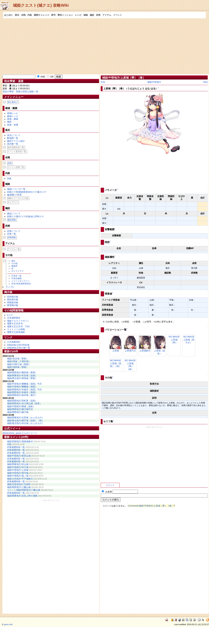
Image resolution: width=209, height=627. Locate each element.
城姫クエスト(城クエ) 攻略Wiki (41, 5)
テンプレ (10, 287)
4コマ (10, 315)
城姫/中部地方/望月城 (17, 473)
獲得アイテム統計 (16, 141)
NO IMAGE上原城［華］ (174, 339)
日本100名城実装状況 (21, 283)
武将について (13, 231)
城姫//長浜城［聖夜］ (17, 358)
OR (50, 76)
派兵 (17, 15)
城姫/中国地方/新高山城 (19, 455)
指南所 (14, 266)
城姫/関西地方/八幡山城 (19, 487)
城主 (13, 261)
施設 (92, 15)
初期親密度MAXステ (27, 192)
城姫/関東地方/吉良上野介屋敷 (22, 495)
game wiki (8, 624)
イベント (117, 15)
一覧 (23, 189)
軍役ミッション (65, 15)
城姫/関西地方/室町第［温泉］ (22, 400)
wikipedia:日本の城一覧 (18, 347)
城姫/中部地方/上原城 (17, 470)
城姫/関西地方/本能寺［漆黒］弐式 (24, 389)
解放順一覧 (12, 138)
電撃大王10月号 (15, 323)
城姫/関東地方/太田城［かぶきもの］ (25, 417)
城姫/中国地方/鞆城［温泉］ (21, 406)
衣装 (19, 194)
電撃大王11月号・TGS (18, 326)
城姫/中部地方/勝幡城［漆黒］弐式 (24, 384)
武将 (98, 15)
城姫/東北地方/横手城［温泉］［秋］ (25, 420)
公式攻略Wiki (13, 342)
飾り (14, 194)
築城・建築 (12, 119)
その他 (14, 263)
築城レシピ (12, 113)
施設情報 (12, 220)
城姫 (85, 15)
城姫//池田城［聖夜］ (17, 367)
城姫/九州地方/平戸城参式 (20, 478)
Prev (103, 82)
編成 (9, 194)
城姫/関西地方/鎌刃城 (17, 412)
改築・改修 (12, 124)
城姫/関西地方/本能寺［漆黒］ (22, 392)
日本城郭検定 (13, 318)
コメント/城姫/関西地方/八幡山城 (23, 490)
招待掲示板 (12, 296)
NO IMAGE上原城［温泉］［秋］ (115, 363)
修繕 (9, 121)
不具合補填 (16, 278)
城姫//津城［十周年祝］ (19, 361)
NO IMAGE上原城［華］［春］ (130, 364)
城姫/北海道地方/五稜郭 (19, 484)
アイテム (106, 15)
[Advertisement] (104, 46)
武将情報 (12, 237)
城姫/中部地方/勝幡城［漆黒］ (22, 386)
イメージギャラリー (20, 281)
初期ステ (11, 192)
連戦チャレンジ (41, 15)
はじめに (8, 15)
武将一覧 (11, 234)
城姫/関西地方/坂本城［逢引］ (22, 395)
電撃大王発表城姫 (16, 332)
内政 (29, 15)
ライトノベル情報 (16, 329)
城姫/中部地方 (154, 82)
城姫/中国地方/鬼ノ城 (17, 475)
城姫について (13, 189)
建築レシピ (12, 116)
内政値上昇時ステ (35, 216)
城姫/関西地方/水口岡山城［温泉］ (24, 403)
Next (205, 82)
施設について (13, 213)
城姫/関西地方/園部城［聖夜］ (22, 372)
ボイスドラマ (17, 271)
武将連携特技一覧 (16, 447)
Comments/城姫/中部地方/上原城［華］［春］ (151, 505)
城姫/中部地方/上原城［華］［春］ (123, 77)
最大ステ (41, 192)
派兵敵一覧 (12, 144)
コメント (110, 485)
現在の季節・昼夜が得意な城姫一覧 (20, 91)
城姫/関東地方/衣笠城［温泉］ (22, 375)
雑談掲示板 (12, 299)
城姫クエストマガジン (18, 321)
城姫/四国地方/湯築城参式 (20, 441)
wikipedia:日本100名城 (18, 345)
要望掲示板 (12, 305)
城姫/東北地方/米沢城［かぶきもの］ (25, 423)
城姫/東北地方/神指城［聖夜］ (22, 378)
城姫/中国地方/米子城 (17, 467)
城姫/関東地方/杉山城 (17, 464)
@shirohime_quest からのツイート (20, 433)
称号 (53, 15)
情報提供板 (12, 302)
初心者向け (13, 102)
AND (41, 76)
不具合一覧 (16, 276)
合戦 (23, 15)
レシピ (78, 15)
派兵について (13, 135)
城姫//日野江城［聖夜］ (19, 364)
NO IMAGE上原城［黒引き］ (188, 339)
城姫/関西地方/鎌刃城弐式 (20, 409)
